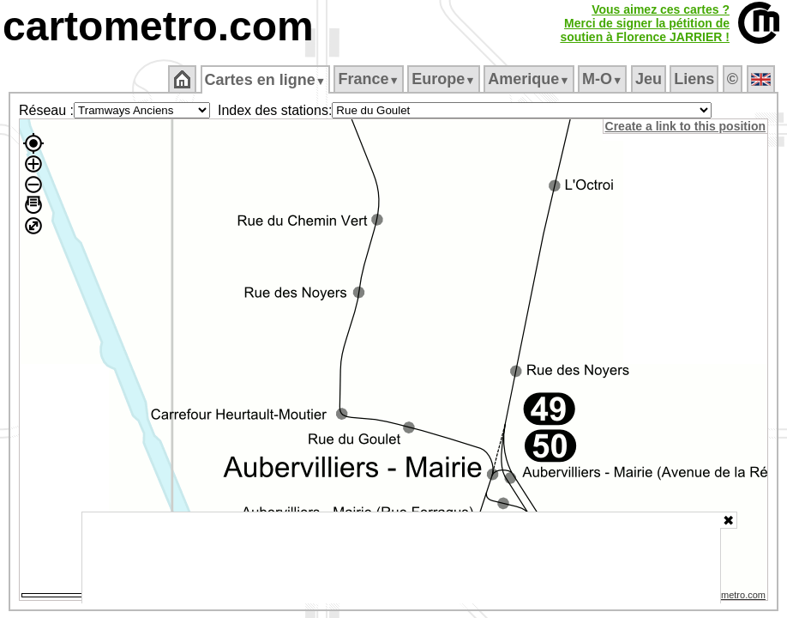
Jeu (649, 79)
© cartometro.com (729, 597)
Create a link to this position (686, 126)
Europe (445, 79)
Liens (696, 79)
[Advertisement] (401, 558)
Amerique (530, 79)
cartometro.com (158, 26)
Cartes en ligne (266, 79)
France (369, 79)
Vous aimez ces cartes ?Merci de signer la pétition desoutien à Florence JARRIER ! (645, 23)
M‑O (604, 79)
